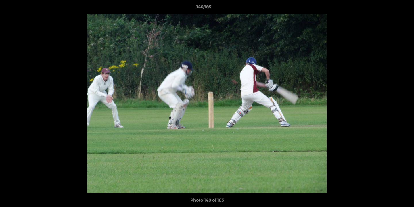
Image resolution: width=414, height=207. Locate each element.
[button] (389, 8)
